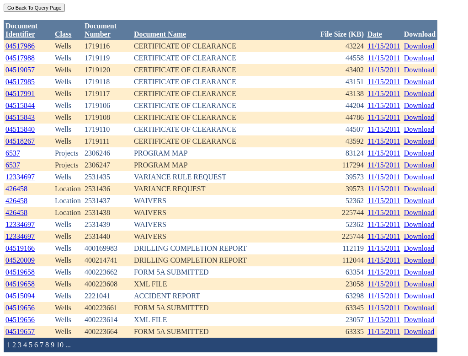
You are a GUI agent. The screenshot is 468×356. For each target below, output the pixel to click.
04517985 (20, 82)
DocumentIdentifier (21, 30)
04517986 (20, 46)
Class (63, 34)
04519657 (20, 331)
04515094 (20, 296)
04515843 (20, 117)
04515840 (20, 129)
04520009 (20, 260)
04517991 (20, 93)
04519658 (20, 272)
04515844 (20, 105)
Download (419, 46)
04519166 (20, 248)
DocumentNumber (101, 30)
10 (60, 345)
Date (374, 34)
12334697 (20, 177)
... (68, 345)
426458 (16, 189)
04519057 (20, 70)
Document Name (160, 34)
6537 (12, 153)
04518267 (20, 141)
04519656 (20, 308)
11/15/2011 (383, 46)
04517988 (20, 58)
